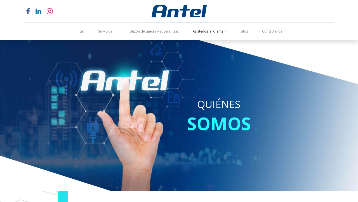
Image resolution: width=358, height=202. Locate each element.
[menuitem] (80, 31)
